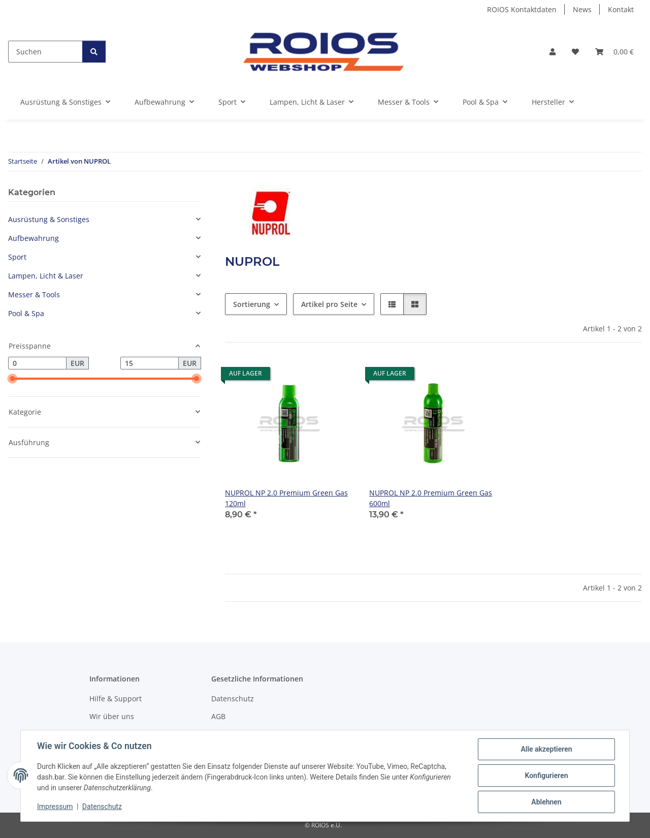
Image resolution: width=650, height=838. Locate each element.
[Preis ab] (37, 363)
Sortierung (251, 304)
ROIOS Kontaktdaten (522, 9)
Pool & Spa (26, 313)
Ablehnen (546, 802)
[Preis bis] (149, 363)
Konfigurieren (546, 775)
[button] (552, 51)
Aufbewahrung (33, 238)
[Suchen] (45, 52)
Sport (17, 257)
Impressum (55, 806)
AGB (218, 716)
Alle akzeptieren (546, 749)
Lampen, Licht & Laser (45, 276)
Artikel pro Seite (329, 304)
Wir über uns (111, 716)
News (582, 9)
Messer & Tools (34, 294)
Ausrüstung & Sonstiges (48, 219)
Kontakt (621, 9)
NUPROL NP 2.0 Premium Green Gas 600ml (430, 498)
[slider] (12, 379)
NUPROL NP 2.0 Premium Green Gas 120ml (286, 498)
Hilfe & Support (115, 698)
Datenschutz (102, 806)
